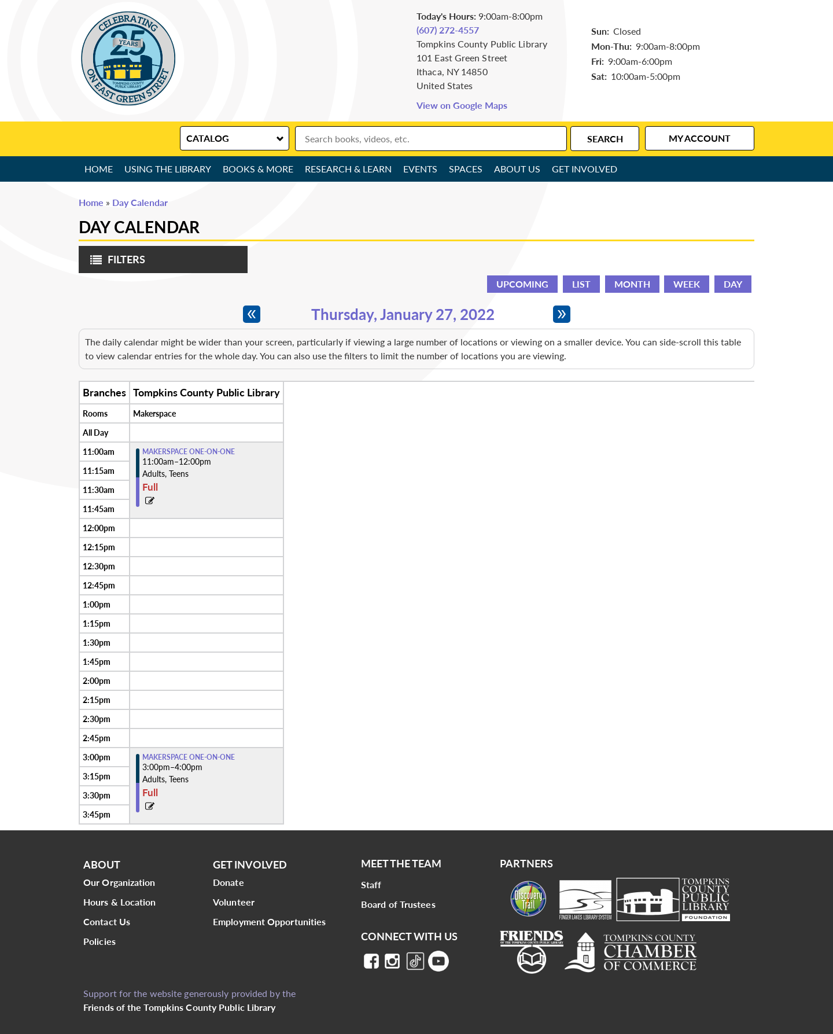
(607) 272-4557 (448, 29)
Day (733, 283)
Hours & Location (119, 901)
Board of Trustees (398, 904)
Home (98, 168)
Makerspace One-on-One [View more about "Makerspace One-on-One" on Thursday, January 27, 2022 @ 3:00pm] (188, 757)
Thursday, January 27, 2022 (403, 314)
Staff (371, 884)
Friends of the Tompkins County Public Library (179, 1007)
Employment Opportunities (269, 921)
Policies (99, 941)
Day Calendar (140, 202)
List (581, 283)
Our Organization (119, 882)
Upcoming (522, 283)
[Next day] (561, 314)
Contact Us (106, 921)
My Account (700, 138)
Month (632, 283)
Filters (114, 263)
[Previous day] (251, 314)
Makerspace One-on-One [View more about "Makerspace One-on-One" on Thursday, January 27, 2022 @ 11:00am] (188, 451)
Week (686, 283)
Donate (228, 882)
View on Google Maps (462, 105)
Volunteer (234, 901)
